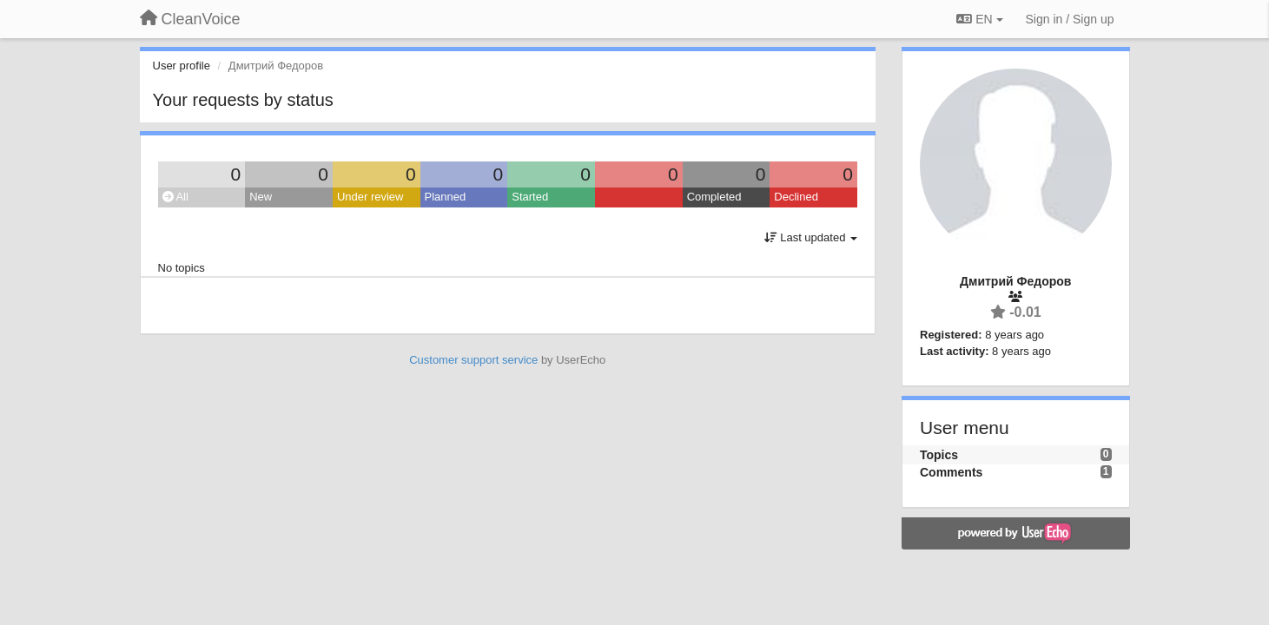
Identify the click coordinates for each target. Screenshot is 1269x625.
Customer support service (473, 359)
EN (979, 19)
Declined (796, 196)
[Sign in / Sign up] (1070, 19)
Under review (370, 196)
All (175, 196)
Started (530, 196)
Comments (951, 472)
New (260, 196)
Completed (714, 196)
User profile (181, 65)
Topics (939, 455)
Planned (445, 196)
